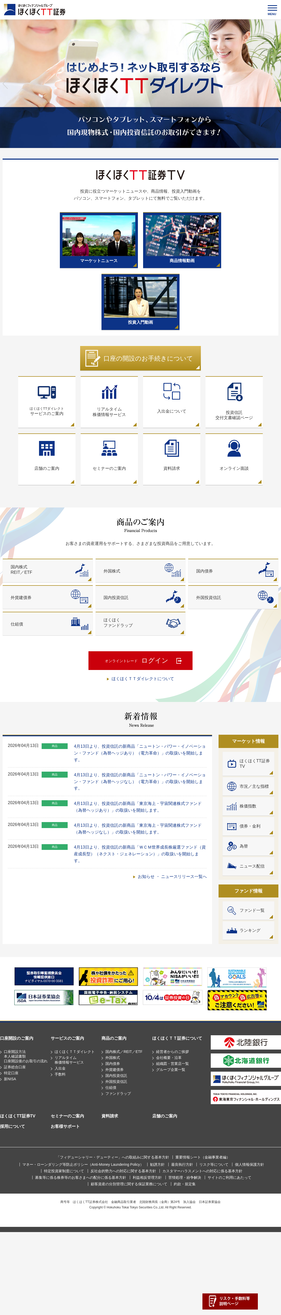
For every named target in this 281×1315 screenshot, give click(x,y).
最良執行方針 (182, 1164)
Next (275, 84)
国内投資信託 (116, 1075)
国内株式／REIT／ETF (123, 1052)
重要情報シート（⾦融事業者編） (202, 1157)
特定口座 (11, 1073)
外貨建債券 (114, 1069)
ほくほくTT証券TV (17, 1116)
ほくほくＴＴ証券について (177, 1038)
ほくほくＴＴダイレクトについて (143, 678)
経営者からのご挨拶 (172, 1052)
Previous (5, 84)
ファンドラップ (118, 1093)
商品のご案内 (113, 1038)
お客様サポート (65, 1126)
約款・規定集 (185, 1184)
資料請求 (109, 1116)
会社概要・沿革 (169, 1058)
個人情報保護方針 (249, 1164)
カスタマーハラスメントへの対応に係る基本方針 (202, 1171)
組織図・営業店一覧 (172, 1064)
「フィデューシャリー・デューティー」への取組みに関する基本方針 (112, 1157)
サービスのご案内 (47, 399)
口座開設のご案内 (16, 1038)
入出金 (60, 1068)
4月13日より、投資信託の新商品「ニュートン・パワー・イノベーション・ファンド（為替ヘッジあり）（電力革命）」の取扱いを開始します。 (140, 753)
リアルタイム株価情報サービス (109, 399)
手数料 (60, 1074)
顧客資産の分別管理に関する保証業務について (129, 1184)
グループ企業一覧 (170, 1069)
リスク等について (213, 1164)
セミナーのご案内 (67, 1116)
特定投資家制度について (64, 1171)
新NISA (10, 1079)
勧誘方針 (157, 1164)
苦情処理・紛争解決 (184, 1177)
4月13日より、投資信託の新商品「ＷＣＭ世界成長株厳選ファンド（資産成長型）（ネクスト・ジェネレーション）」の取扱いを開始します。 (140, 854)
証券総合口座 (15, 1067)
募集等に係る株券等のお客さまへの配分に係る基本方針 (80, 1177)
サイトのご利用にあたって (229, 1177)
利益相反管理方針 (147, 1177)
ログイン (136, 661)
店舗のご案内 (164, 1116)
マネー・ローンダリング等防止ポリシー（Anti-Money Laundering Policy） (83, 1164)
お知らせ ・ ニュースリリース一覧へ (172, 876)
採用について (12, 1126)
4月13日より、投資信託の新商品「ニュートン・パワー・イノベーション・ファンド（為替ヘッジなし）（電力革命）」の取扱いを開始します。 (140, 781)
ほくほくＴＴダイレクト (75, 1052)
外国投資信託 (116, 1081)
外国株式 (112, 1058)
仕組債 (110, 1087)
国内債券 (112, 1064)
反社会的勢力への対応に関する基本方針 (123, 1171)
